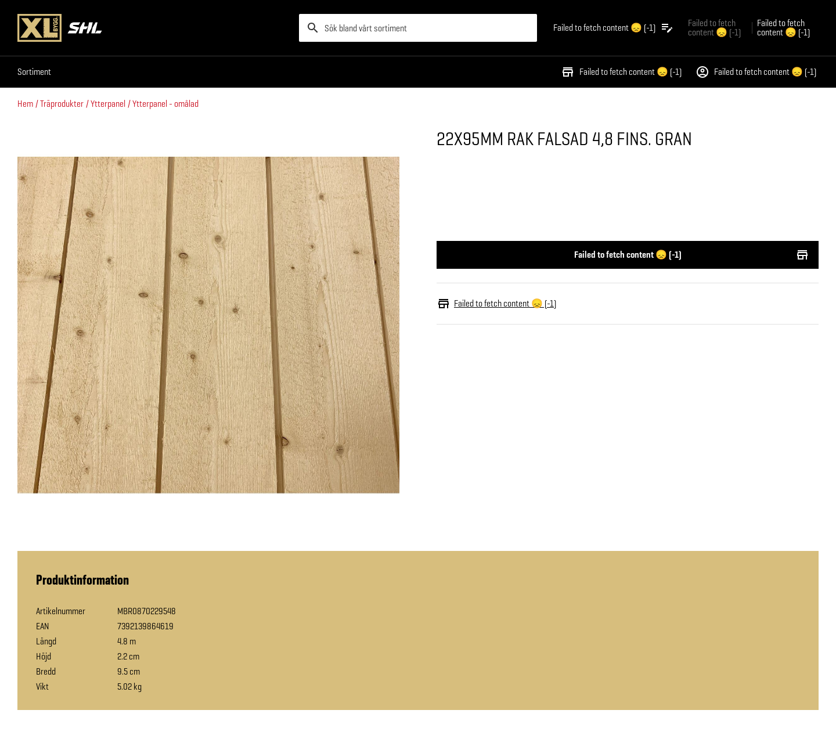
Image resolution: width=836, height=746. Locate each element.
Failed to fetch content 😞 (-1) (621, 72)
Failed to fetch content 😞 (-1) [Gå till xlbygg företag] (714, 27)
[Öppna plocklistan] (613, 28)
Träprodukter (62, 104)
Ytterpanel (108, 104)
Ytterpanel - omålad (165, 104)
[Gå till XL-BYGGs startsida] (153, 28)
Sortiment (34, 72)
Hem (25, 104)
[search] (418, 28)
